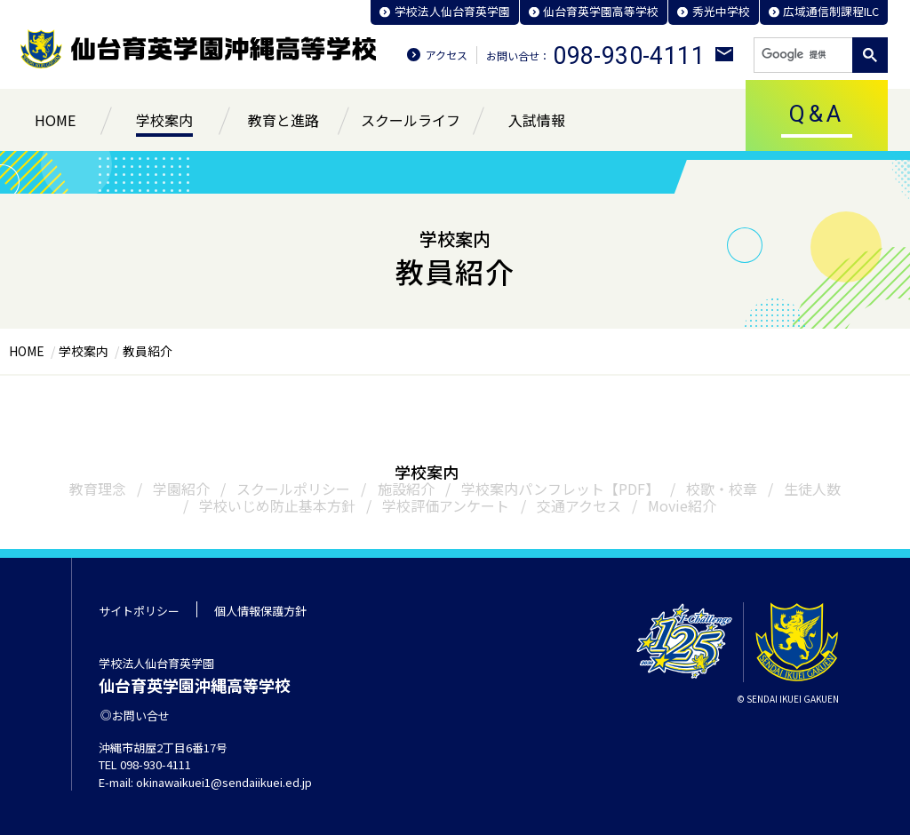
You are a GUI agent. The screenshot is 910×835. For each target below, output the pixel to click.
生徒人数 (812, 488)
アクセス (446, 54)
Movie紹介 (682, 505)
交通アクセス (579, 505)
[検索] (802, 55)
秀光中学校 (719, 11)
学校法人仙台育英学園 (449, 11)
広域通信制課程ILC (830, 11)
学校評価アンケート (446, 505)
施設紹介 (406, 488)
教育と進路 (283, 120)
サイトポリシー (139, 610)
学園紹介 (182, 488)
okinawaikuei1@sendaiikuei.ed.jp (224, 782)
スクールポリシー (294, 488)
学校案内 (164, 120)
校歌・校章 (721, 488)
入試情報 (536, 120)
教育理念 (98, 488)
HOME (55, 120)
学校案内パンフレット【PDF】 (560, 488)
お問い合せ (139, 715)
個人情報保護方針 (260, 610)
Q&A (816, 113)
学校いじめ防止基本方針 (278, 505)
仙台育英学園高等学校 (599, 11)
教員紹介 (147, 351)
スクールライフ (410, 120)
